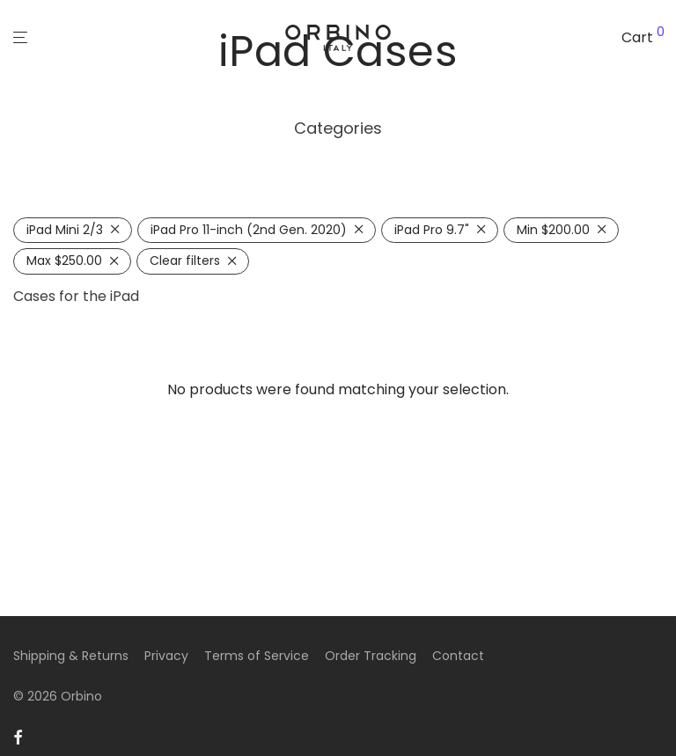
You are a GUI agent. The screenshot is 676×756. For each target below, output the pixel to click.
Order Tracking (370, 655)
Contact (458, 655)
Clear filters (185, 260)
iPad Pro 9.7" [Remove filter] (431, 230)
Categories (338, 128)
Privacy (166, 655)
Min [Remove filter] (553, 230)
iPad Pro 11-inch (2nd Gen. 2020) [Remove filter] (249, 230)
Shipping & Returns (71, 655)
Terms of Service (256, 655)
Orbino (81, 696)
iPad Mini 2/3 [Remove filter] (64, 230)
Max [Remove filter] (64, 260)
